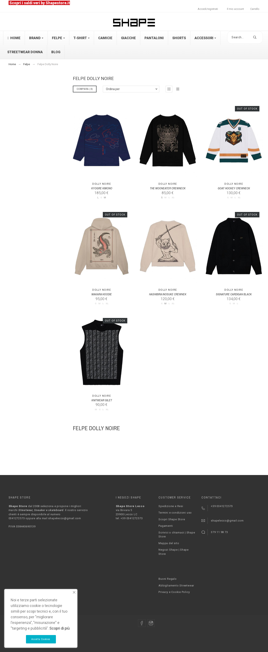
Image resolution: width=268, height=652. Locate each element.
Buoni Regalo (167, 578)
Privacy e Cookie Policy (174, 592)
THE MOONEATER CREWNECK (168, 188)
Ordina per (113, 89)
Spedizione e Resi (170, 506)
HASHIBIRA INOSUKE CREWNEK (167, 294)
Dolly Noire (101, 183)
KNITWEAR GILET (101, 400)
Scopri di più (59, 628)
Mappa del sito (168, 543)
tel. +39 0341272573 (129, 518)
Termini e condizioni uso (175, 512)
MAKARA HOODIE (101, 294)
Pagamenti (165, 525)
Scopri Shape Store (171, 519)
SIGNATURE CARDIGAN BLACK (234, 294)
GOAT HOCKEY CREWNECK (234, 188)
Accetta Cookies (40, 639)
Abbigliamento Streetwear (176, 585)
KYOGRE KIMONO (101, 188)
